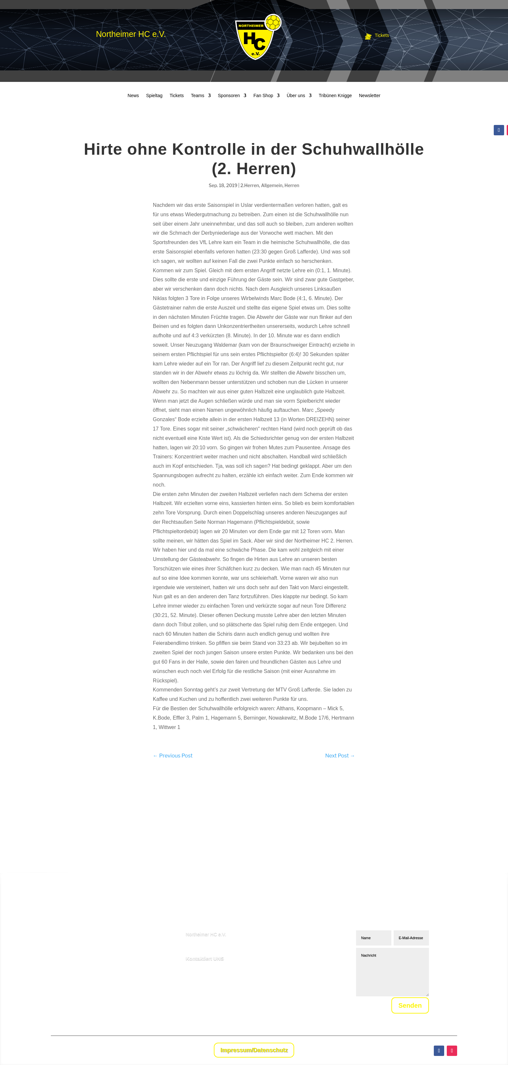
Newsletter (369, 95)
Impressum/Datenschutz (254, 1050)
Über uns (296, 95)
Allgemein (272, 185)
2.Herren (249, 185)
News (133, 95)
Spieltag (154, 95)
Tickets (176, 95)
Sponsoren (229, 95)
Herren (291, 185)
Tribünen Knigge (335, 95)
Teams (197, 95)
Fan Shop (263, 95)
